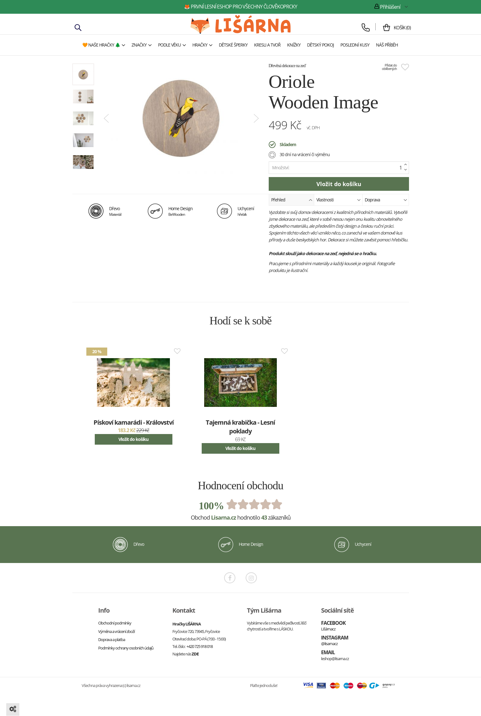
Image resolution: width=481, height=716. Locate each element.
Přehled (291, 199)
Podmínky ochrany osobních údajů (125, 648)
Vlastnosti (338, 199)
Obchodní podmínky (114, 623)
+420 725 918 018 (199, 646)
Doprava (386, 199)
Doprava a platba (111, 639)
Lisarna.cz (223, 517)
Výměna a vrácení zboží (116, 631)
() (400, 27)
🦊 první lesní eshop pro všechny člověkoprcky (240, 6)
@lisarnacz (329, 643)
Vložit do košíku (133, 439)
